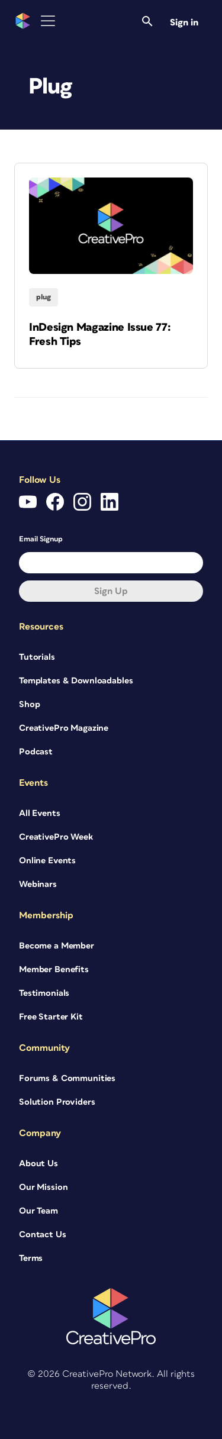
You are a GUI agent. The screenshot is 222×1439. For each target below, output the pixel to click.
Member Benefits (54, 969)
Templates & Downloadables (76, 680)
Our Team (38, 1210)
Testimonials (44, 993)
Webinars (38, 884)
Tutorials (37, 657)
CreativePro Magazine (63, 728)
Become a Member (56, 945)
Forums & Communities (67, 1078)
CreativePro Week (56, 837)
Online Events (47, 860)
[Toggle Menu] (48, 21)
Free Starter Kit (51, 1016)
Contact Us (42, 1234)
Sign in (184, 22)
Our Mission (43, 1187)
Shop (29, 704)
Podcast (36, 751)
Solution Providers (57, 1102)
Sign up (111, 591)
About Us (38, 1163)
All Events (39, 813)
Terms (31, 1258)
